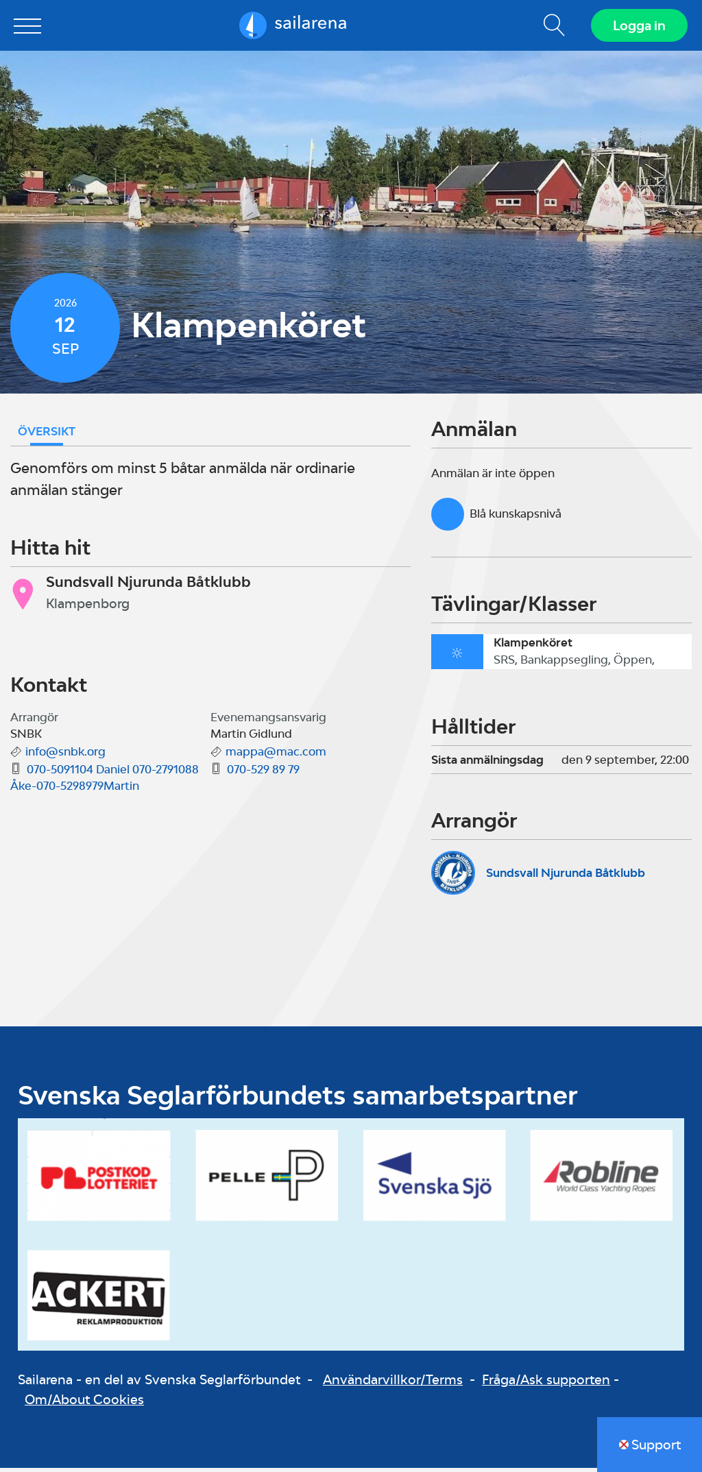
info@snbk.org (65, 756)
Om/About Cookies (84, 1404)
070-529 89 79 (263, 774)
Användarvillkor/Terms (393, 1384)
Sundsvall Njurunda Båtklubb (565, 877)
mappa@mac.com (276, 756)
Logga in (637, 27)
